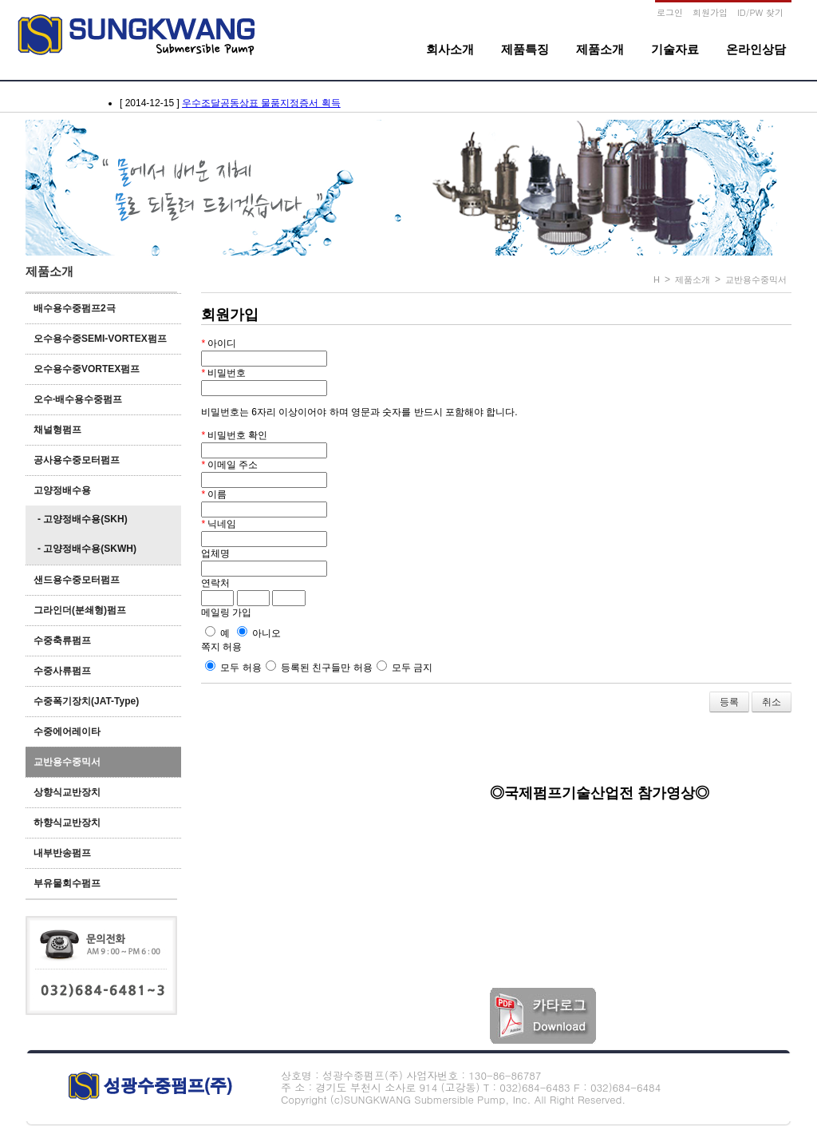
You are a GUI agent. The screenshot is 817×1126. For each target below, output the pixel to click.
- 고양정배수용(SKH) (82, 519)
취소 (771, 702)
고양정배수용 (62, 490)
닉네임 (218, 523)
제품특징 (525, 49)
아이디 (218, 343)
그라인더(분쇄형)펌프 (80, 610)
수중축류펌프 (62, 640)
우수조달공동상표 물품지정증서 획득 (261, 103)
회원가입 (710, 12)
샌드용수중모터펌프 (77, 579)
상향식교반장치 (67, 792)
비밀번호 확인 (234, 435)
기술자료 (675, 49)
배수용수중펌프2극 (75, 308)
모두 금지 (405, 667)
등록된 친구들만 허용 (319, 667)
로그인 (670, 12)
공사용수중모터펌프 (77, 460)
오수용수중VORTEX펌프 (87, 369)
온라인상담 (756, 49)
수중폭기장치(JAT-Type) (86, 701)
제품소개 (600, 49)
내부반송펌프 (62, 852)
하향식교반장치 (67, 822)
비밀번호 (223, 373)
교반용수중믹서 (67, 761)
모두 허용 (233, 667)
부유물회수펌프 (67, 883)
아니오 (259, 633)
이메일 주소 (229, 464)
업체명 (215, 553)
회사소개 (450, 49)
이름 (214, 494)
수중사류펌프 (62, 670)
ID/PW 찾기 (760, 12)
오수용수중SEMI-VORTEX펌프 (100, 338)
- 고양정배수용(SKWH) (86, 548)
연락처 (215, 583)
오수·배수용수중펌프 (78, 399)
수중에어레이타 (67, 731)
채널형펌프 (57, 429)
